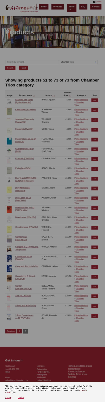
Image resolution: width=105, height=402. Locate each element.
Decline (21, 398)
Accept (8, 398)
